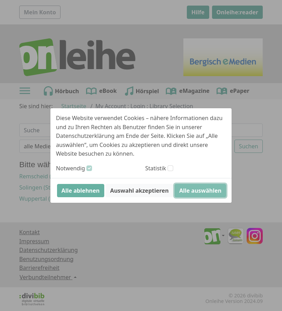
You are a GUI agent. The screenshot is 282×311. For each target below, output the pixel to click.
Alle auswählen (200, 190)
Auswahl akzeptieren (139, 190)
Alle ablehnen (81, 190)
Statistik (155, 168)
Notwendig (70, 168)
